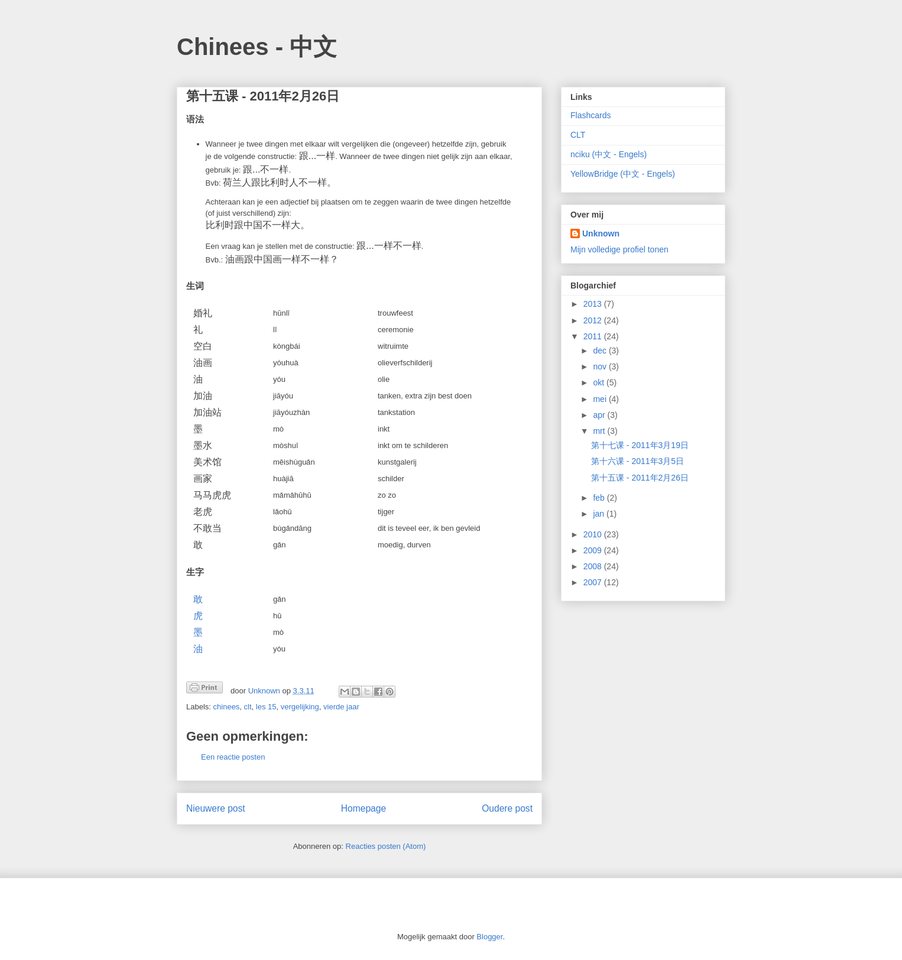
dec (600, 350)
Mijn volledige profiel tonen (619, 249)
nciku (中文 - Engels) (608, 154)
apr (600, 415)
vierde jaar (341, 706)
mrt (600, 431)
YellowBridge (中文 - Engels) (622, 174)
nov (600, 366)
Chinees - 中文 (257, 47)
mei (600, 399)
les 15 (266, 706)
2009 (593, 550)
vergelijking (300, 706)
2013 (593, 304)
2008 (593, 566)
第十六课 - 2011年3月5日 (637, 461)
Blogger (489, 936)
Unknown (600, 233)
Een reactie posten (233, 757)
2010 (593, 534)
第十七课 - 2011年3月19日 (640, 445)
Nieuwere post (215, 808)
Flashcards (590, 115)
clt (248, 706)
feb (599, 497)
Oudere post (507, 808)
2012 (593, 320)
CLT (577, 135)
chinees (226, 706)
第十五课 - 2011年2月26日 (640, 477)
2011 (593, 336)
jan (599, 513)
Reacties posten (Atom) (386, 846)
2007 (593, 582)
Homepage (363, 808)
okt (599, 382)
